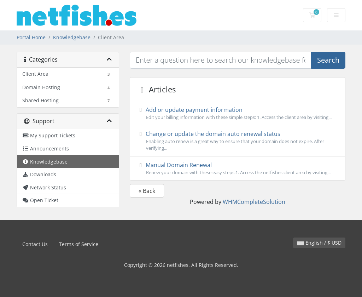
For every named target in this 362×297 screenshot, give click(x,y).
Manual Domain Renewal (237, 168)
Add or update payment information (237, 113)
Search (328, 60)
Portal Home (31, 37)
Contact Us (35, 244)
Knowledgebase (71, 37)
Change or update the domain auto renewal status (237, 141)
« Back (147, 191)
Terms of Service (78, 244)
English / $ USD (319, 242)
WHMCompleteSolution (254, 202)
